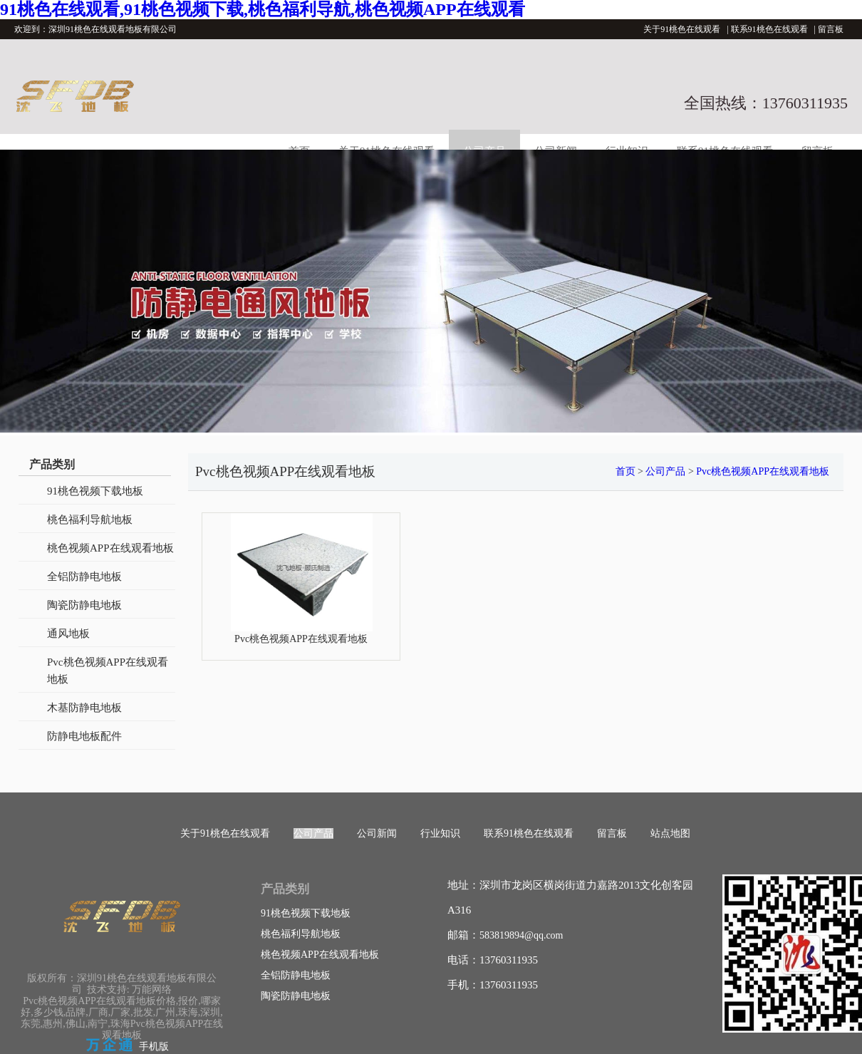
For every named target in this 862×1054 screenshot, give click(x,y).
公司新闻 (377, 833)
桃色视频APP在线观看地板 (110, 548)
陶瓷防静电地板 (84, 605)
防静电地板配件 (84, 736)
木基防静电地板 (84, 707)
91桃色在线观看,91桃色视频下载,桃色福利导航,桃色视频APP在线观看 (262, 9)
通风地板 (68, 633)
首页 (625, 471)
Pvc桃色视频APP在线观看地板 (107, 670)
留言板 (830, 29)
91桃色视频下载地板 (95, 491)
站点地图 (670, 833)
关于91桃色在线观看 (681, 29)
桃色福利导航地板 (90, 519)
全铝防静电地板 (84, 576)
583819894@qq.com (521, 935)
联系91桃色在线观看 (769, 29)
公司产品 (665, 471)
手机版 (154, 1046)
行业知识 (440, 833)
